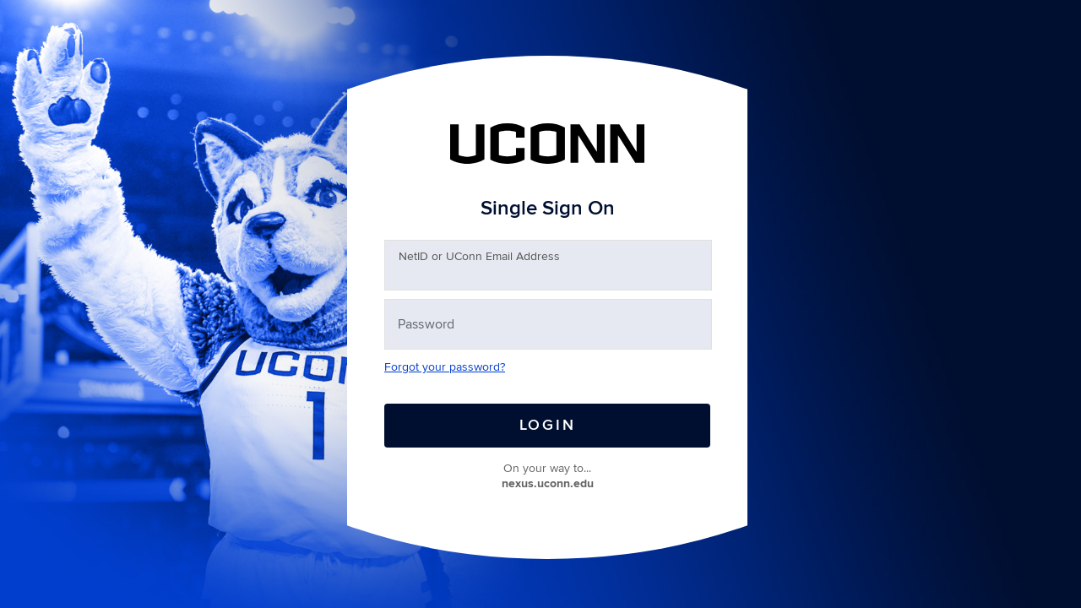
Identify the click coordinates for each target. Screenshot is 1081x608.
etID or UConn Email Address (479, 256)
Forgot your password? (444, 367)
